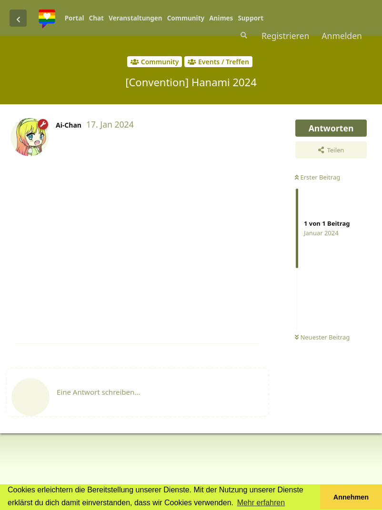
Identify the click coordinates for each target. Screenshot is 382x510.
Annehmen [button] (351, 497)
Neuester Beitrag (322, 337)
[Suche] (243, 35)
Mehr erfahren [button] (261, 503)
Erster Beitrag (317, 177)
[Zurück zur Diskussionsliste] (18, 18)
